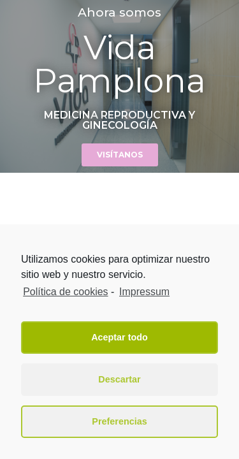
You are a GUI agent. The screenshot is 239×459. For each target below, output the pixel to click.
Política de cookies (65, 291)
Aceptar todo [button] (119, 337)
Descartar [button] (119, 379)
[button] (120, 154)
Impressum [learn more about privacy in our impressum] (144, 291)
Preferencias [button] (119, 421)
